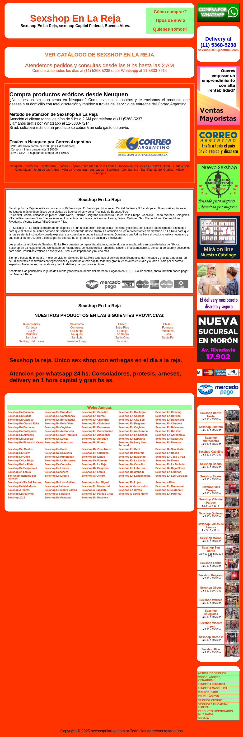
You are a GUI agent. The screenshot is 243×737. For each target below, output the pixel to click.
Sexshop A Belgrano (57, 493)
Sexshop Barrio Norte (210, 414)
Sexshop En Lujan (129, 482)
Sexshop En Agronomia (170, 434)
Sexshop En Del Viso (168, 431)
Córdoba (31, 327)
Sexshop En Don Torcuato (61, 434)
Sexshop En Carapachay (60, 415)
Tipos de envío (170, 20)
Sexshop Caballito (210, 451)
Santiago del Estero (31, 341)
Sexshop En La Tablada (170, 464)
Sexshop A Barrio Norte (133, 493)
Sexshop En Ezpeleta (131, 438)
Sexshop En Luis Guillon (60, 482)
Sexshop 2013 (16, 497)
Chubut (167, 324)
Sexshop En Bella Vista (59, 423)
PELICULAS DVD (208, 696)
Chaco (122, 324)
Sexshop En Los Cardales (171, 475)
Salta (167, 334)
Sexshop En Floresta (168, 442)
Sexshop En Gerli (129, 449)
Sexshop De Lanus (93, 456)
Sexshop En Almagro (21, 434)
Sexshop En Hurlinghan (59, 456)
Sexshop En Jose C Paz (170, 456)
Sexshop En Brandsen (58, 412)
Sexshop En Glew (18, 452)
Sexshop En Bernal (93, 415)
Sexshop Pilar (210, 649)
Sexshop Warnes (210, 600)
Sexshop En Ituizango (131, 456)
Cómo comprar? (170, 11)
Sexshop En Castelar (20, 419)
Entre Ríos (122, 327)
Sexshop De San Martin (169, 449)
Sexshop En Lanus (93, 471)
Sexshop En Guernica (95, 452)
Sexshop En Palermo (20, 493)
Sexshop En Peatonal (58, 497)
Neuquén (77, 334)
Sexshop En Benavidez (169, 419)
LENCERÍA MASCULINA (213, 688)
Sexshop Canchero (56, 471)
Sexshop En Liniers (57, 475)
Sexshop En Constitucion (97, 431)
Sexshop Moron (210, 538)
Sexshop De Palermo (131, 452)
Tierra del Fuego (76, 341)
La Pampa (76, 331)
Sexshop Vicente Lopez (211, 624)
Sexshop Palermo (211, 427)
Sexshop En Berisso (168, 415)
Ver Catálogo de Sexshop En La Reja (99, 55)
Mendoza (167, 331)
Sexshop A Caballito (94, 489)
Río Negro (122, 334)
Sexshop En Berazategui (60, 419)
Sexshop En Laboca (57, 468)
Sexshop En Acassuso (169, 438)
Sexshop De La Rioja (20, 460)
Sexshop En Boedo (19, 415)
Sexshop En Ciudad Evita (23, 423)
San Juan (31, 337)
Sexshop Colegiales (211, 612)
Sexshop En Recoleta (95, 497)
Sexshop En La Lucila (131, 460)
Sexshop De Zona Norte (96, 449)
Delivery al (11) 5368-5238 (218, 42)
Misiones (31, 334)
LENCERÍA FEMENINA (211, 684)
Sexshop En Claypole (168, 423)
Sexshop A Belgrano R (169, 489)
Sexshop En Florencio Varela (25, 442)
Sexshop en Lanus (19, 471)
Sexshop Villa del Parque (210, 501)
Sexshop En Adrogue (95, 438)
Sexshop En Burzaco (20, 412)
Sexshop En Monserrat (96, 486)
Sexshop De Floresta (94, 460)
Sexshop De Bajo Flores (170, 468)
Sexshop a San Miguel (95, 482)
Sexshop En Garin (56, 449)
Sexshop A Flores (18, 489)
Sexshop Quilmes (211, 513)
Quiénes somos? (170, 29)
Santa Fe (167, 337)
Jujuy (31, 331)
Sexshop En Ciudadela (96, 423)
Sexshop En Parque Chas (97, 493)
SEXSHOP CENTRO (210, 700)
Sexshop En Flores (93, 442)
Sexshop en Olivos (130, 489)
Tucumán (122, 341)
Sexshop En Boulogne (132, 412)
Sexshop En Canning (168, 412)
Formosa (167, 327)
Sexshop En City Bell (131, 419)
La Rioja (122, 331)
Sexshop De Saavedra (58, 452)
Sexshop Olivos (210, 587)
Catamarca (77, 324)
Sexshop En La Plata (20, 464)
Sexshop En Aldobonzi (96, 434)
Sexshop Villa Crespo (211, 488)
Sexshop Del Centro (20, 449)
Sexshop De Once (19, 456)
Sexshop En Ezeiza (56, 438)
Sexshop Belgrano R (131, 471)
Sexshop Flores (210, 476)
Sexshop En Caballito (95, 412)
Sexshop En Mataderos (22, 486)
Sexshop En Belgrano (131, 423)
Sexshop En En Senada (132, 434)
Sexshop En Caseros (131, 415)
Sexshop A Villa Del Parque (24, 482)
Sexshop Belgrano (210, 575)
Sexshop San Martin (211, 549)
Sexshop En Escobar (20, 438)
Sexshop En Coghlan (58, 427)
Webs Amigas (99, 407)
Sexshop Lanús (210, 563)
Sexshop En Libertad (168, 471)
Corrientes (76, 327)
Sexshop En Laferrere (131, 468)
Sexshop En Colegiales (22, 431)
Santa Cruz (122, 337)
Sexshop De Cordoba (58, 464)
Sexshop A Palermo (57, 486)
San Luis (76, 337)
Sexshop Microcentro (211, 439)
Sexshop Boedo (211, 464)
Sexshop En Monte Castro (61, 489)
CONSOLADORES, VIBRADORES (209, 678)
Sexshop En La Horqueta (60, 460)
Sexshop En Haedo (167, 452)
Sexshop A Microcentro (132, 486)
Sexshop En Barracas (21, 427)
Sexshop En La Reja (75, 18)
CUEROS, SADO (208, 692)
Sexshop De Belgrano (95, 468)
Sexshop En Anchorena (133, 431)
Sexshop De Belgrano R (22, 468)
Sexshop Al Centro (93, 475)
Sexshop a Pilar (165, 482)
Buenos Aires (31, 324)
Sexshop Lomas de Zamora (211, 525)
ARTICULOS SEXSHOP (212, 673)
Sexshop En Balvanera (96, 427)
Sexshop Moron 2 (211, 637)
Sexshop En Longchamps (134, 475)
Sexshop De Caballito (131, 464)
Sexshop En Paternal (168, 493)
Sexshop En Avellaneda (59, 431)
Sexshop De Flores (167, 460)
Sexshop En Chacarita (95, 419)
